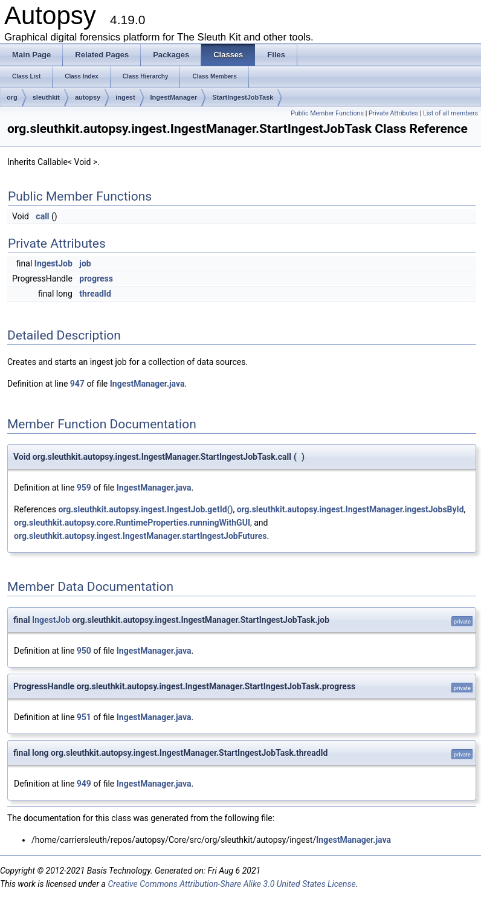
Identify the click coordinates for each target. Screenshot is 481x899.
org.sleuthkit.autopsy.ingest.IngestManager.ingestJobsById (350, 509)
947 (77, 383)
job (85, 263)
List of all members (450, 113)
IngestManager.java (147, 383)
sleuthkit (46, 97)
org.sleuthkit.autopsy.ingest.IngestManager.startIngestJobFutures (140, 536)
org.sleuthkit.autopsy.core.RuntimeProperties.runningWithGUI (132, 522)
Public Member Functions (327, 113)
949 (84, 783)
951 (84, 717)
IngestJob (53, 263)
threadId (95, 293)
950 (84, 651)
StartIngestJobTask (242, 97)
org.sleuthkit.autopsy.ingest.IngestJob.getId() (145, 509)
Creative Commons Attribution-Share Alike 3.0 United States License (231, 884)
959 (84, 487)
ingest (125, 97)
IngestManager (174, 97)
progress (96, 278)
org (12, 97)
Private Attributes (393, 113)
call (42, 216)
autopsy (87, 97)
